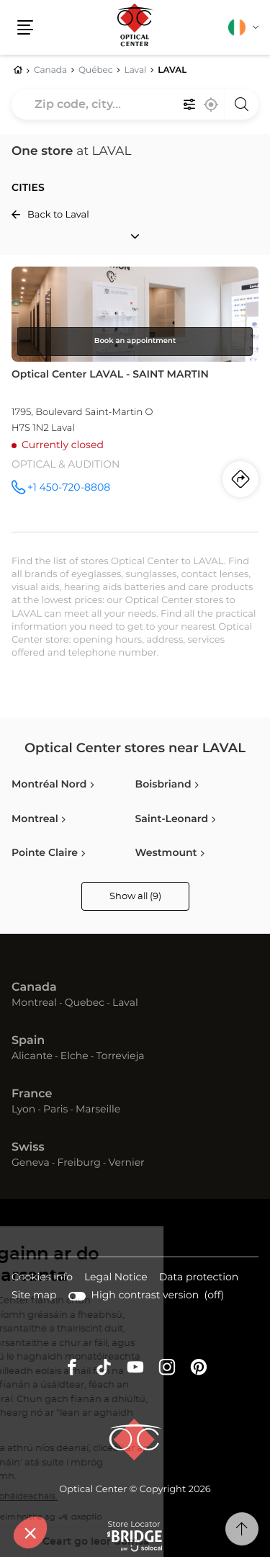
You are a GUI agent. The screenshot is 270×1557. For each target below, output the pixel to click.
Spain (28, 1041)
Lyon (23, 1109)
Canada (34, 988)
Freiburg (78, 1163)
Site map (34, 1295)
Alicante (32, 1056)
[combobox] (135, 104)
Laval (125, 1003)
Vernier (126, 1163)
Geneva (31, 1163)
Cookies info (42, 1278)
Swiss (28, 1148)
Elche (74, 1056)
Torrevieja (120, 1056)
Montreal (34, 1003)
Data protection (199, 1278)
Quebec (84, 1003)
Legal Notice (116, 1278)
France (32, 1094)
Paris (55, 1109)
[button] (25, 27)
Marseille (98, 1109)
